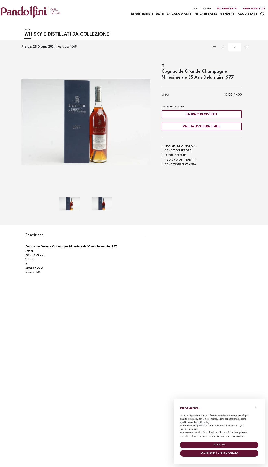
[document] (219, 421)
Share (207, 8)
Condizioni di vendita (180, 165)
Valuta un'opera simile (201, 126)
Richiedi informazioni (180, 146)
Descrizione (34, 235)
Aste (27, 30)
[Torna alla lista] (215, 47)
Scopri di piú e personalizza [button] (219, 453)
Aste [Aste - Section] (160, 14)
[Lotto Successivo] (246, 47)
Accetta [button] (219, 445)
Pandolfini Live (254, 8)
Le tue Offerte (175, 155)
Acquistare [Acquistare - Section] (247, 14)
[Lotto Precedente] (223, 47)
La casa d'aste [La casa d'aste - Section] (179, 14)
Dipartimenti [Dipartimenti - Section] (142, 14)
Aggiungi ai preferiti (180, 160)
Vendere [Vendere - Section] (227, 14)
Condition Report (178, 151)
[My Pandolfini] (227, 8)
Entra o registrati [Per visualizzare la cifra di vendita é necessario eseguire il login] (201, 114)
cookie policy (202, 422)
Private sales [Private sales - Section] (206, 14)
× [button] (256, 408)
